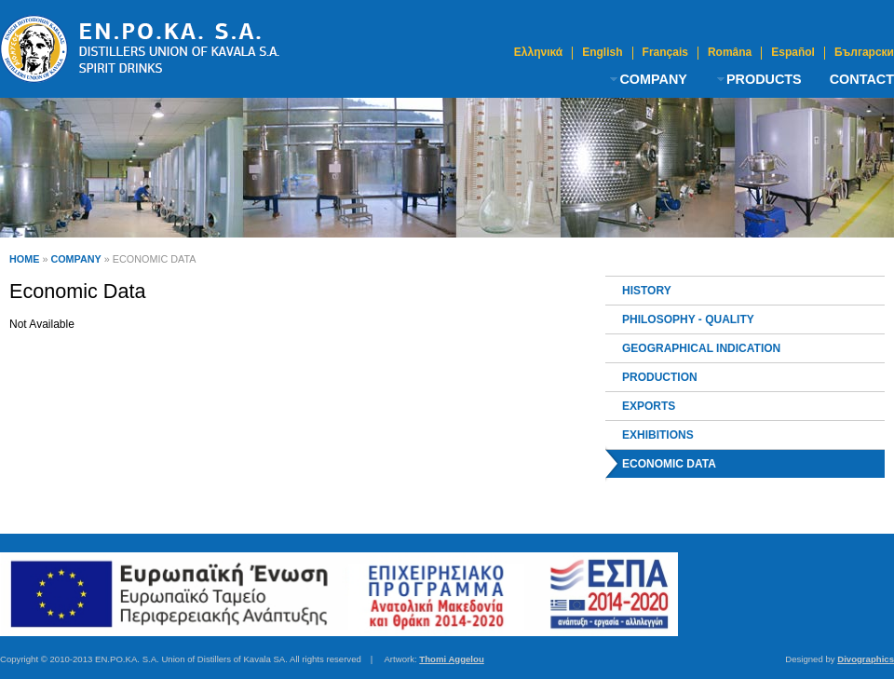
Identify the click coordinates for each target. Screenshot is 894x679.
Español (793, 53)
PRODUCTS (764, 79)
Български (864, 53)
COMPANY (653, 79)
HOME (24, 259)
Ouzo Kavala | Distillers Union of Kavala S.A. (139, 48)
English (602, 53)
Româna (730, 53)
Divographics (865, 659)
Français (665, 53)
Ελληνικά (538, 53)
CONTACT (862, 79)
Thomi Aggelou (451, 659)
